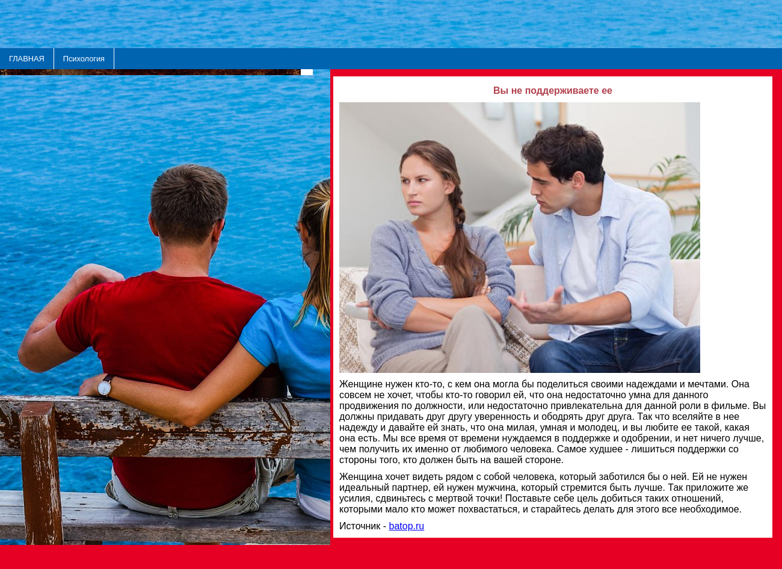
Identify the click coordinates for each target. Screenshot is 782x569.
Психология (84, 58)
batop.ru (407, 526)
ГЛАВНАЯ (27, 58)
